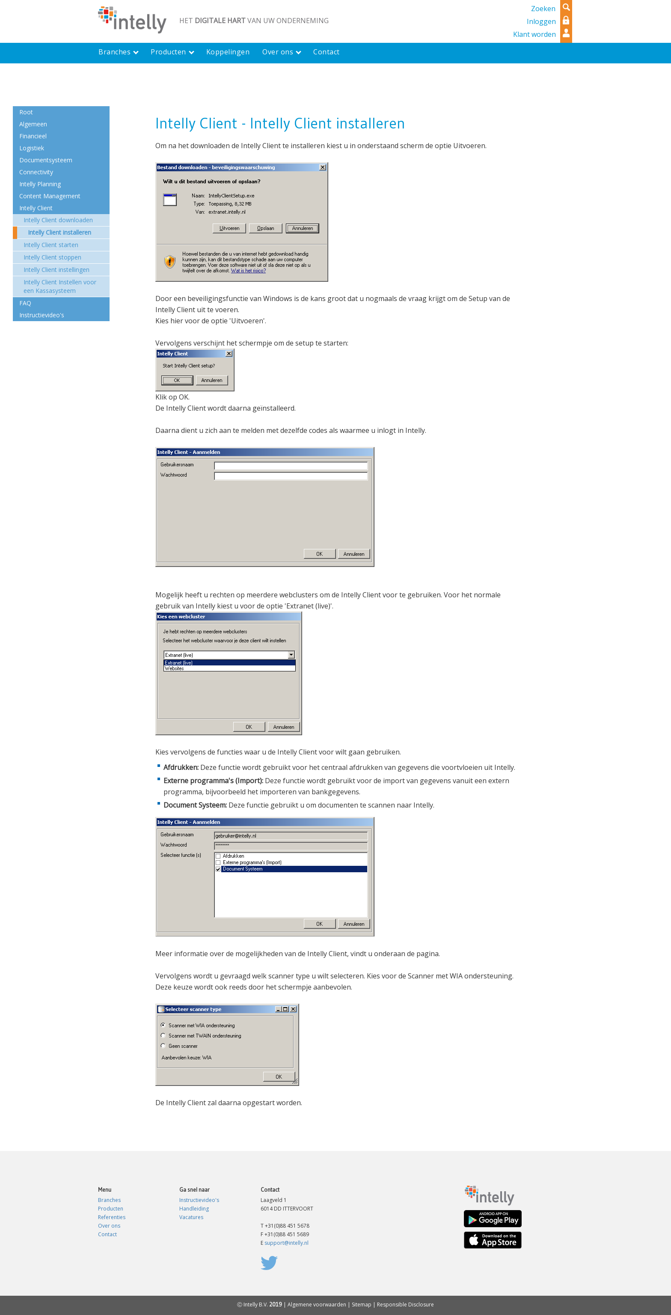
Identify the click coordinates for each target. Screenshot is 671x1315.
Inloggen (541, 21)
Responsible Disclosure (405, 1304)
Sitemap (361, 1304)
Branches (109, 1200)
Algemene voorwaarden (317, 1304)
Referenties (111, 1217)
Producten (110, 1208)
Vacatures (191, 1217)
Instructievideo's (199, 1200)
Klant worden (534, 34)
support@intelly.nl (286, 1242)
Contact (107, 1234)
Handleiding (194, 1208)
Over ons (109, 1225)
